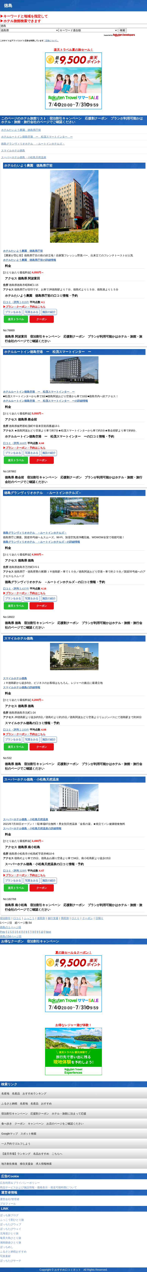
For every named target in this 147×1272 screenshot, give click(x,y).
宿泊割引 (5, 918)
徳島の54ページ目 (11, 936)
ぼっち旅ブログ (9, 1215)
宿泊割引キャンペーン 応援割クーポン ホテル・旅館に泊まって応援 (43, 1113)
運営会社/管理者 (9, 1199)
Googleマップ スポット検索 (18, 1133)
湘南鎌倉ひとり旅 (10, 1242)
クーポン (87, 918)
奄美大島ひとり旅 (10, 1237)
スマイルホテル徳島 (13, 150)
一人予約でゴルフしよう (15, 1143)
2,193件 (16, 729)
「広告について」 (51, 41)
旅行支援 (53, 918)
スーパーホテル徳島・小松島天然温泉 (23, 157)
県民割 (65, 918)
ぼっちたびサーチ (10, 1260)
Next (48, 931)
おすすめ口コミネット (67, 1269)
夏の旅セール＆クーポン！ (73, 952)
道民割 (41, 918)
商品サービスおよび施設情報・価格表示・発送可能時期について (38, 1187)
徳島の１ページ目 (10, 927)
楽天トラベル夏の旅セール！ (73, 49)
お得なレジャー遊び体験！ (73, 1025)
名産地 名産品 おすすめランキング (23, 1093)
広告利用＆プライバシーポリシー (20, 1182)
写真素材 (5, 1256)
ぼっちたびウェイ (10, 1228)
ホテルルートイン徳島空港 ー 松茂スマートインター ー (37, 136)
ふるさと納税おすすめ (13, 1251)
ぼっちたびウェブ (10, 1224)
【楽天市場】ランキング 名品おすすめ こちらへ (31, 1153)
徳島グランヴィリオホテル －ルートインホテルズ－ (33, 143)
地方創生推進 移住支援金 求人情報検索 (26, 1163)
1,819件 (16, 302)
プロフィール (8, 1203)
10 (41, 931)
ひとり (76, 918)
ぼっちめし (6, 1247)
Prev (2, 931)
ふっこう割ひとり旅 (12, 1219)
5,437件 (16, 588)
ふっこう (29, 918)
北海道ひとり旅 (9, 1233)
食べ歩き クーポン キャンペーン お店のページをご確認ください (42, 1123)
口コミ (17, 918)
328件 (15, 870)
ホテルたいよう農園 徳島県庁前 (21, 129)
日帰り (99, 918)
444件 (15, 443)
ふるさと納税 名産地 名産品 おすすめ (26, 1103)
